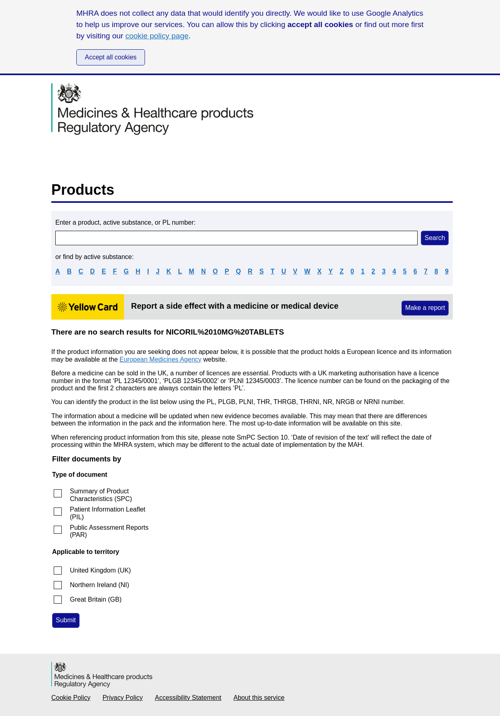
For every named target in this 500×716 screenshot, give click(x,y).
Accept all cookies (111, 57)
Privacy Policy (123, 697)
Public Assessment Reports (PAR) (109, 531)
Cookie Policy (70, 697)
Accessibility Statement (188, 697)
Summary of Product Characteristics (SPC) (101, 495)
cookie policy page (156, 36)
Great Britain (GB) (96, 599)
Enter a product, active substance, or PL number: (125, 222)
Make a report (425, 307)
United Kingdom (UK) (100, 570)
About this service (258, 697)
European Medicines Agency (161, 359)
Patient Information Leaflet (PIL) (107, 513)
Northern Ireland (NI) (99, 584)
